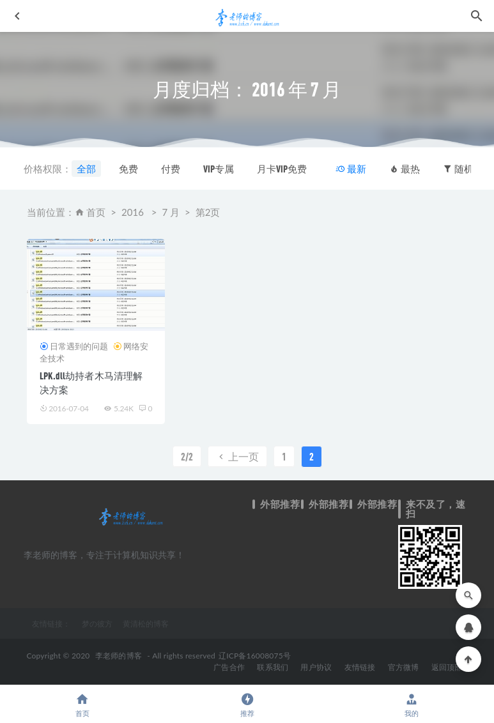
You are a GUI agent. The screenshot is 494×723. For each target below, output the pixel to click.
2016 (132, 212)
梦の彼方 (97, 623)
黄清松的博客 (146, 623)
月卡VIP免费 (282, 168)
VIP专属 (218, 168)
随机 (458, 168)
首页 (95, 212)
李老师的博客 (118, 655)
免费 (128, 168)
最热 (404, 168)
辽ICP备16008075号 (255, 655)
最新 (351, 168)
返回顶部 (447, 667)
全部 (86, 168)
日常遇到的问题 (79, 346)
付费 (170, 168)
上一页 (237, 456)
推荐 (247, 704)
